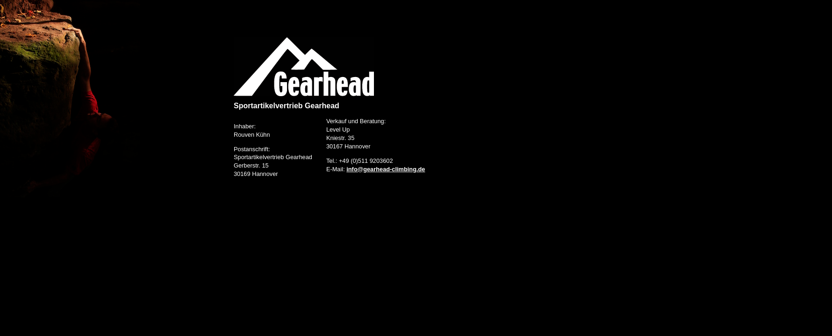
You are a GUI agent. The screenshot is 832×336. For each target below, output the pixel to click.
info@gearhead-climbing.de (385, 169)
